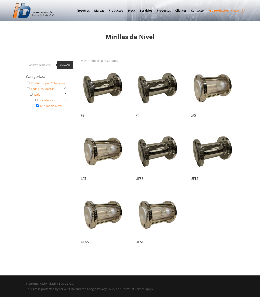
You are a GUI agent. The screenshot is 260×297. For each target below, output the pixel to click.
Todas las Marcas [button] (42, 89)
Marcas (99, 10)
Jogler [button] (38, 94)
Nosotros (83, 10)
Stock (131, 10)
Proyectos (164, 10)
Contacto (197, 10)
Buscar (65, 65)
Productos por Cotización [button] (48, 83)
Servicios (146, 10)
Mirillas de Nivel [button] (51, 106)
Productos (116, 10)
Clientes (180, 10)
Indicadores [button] (45, 100)
